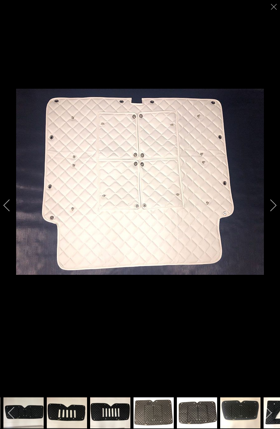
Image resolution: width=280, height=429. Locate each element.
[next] (269, 205)
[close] (274, 7)
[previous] (11, 205)
